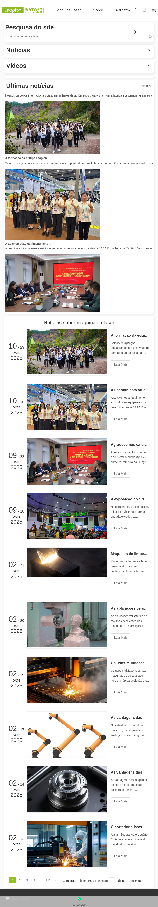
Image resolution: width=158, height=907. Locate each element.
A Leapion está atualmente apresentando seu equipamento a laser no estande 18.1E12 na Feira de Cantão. (28, 244)
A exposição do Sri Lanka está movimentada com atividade (130, 499)
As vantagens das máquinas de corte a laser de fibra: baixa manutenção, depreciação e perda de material (130, 772)
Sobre (98, 10)
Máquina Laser (68, 10)
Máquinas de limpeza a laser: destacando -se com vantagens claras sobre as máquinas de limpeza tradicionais (130, 554)
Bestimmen (136, 880)
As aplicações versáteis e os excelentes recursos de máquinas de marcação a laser (130, 608)
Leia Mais (120, 364)
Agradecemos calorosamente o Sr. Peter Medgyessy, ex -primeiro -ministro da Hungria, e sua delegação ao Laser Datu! (130, 445)
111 (48, 880)
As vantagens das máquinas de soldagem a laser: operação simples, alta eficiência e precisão (130, 718)
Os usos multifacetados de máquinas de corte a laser (130, 663)
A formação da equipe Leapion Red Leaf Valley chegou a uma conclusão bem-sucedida (28, 159)
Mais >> (147, 85)
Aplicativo (123, 10)
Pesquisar (150, 36)
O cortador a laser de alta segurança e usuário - (130, 827)
